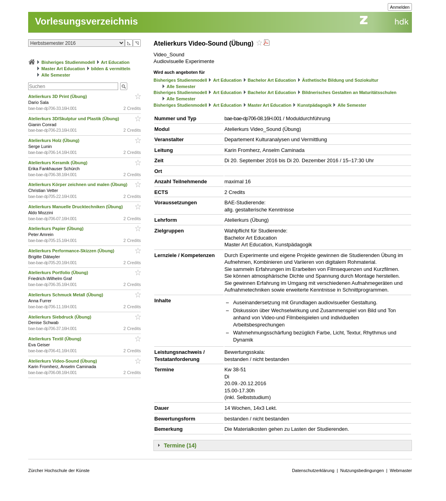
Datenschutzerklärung (313, 470)
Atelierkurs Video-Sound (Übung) (63, 361)
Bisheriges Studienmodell (68, 62)
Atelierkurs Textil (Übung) (55, 338)
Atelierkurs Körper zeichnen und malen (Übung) (78, 184)
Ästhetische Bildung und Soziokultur (340, 80)
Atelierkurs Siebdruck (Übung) (60, 317)
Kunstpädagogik (314, 105)
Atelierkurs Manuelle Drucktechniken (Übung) (76, 206)
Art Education (115, 62)
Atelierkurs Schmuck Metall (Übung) (66, 294)
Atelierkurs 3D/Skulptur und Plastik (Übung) (74, 118)
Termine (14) (180, 445)
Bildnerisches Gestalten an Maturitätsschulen (349, 92)
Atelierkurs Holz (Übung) (54, 140)
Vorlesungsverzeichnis (86, 21)
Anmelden (400, 7)
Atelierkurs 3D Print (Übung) (58, 96)
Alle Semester (55, 75)
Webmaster (401, 470)
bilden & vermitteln (110, 68)
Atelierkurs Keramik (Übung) (58, 162)
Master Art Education (63, 68)
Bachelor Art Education (272, 80)
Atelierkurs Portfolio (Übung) (58, 272)
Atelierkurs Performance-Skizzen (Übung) (71, 250)
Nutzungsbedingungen (362, 470)
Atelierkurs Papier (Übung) (56, 228)
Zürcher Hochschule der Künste (59, 470)
